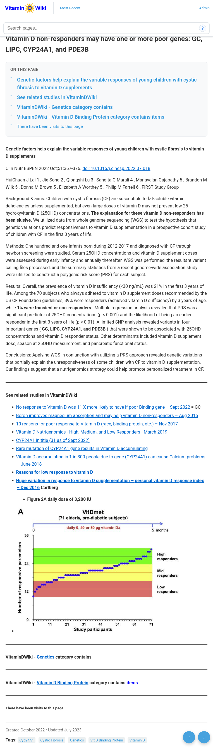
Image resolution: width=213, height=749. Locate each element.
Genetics (45, 657)
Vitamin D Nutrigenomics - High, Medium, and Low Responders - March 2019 (91, 432)
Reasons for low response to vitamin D (54, 472)
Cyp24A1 (27, 740)
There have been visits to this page (50, 126)
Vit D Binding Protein (106, 740)
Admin (204, 8)
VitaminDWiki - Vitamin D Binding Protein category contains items (90, 117)
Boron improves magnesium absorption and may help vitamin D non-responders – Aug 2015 (107, 415)
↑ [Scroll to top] (189, 737)
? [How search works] (203, 28)
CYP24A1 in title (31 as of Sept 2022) (53, 440)
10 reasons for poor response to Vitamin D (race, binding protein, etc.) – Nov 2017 (97, 424)
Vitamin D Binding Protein (62, 682)
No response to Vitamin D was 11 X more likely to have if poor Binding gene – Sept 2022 (103, 407)
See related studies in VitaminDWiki (57, 97)
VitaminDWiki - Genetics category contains (65, 107)
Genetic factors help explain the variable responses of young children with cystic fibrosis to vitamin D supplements (107, 84)
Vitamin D (137, 740)
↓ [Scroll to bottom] (204, 737)
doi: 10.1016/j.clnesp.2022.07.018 (116, 168)
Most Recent (70, 8)
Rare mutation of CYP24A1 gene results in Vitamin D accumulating (82, 448)
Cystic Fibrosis (51, 740)
